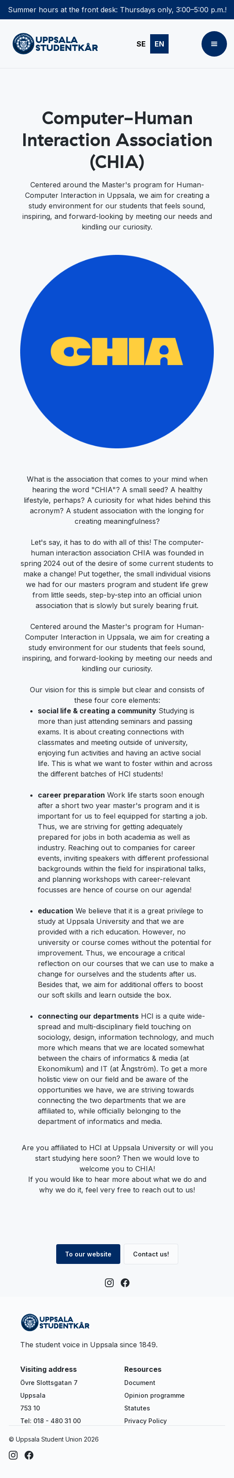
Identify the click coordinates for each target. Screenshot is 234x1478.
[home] (53, 44)
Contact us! (151, 1254)
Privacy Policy (145, 1420)
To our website (88, 1254)
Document (139, 1382)
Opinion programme (154, 1395)
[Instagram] (109, 1282)
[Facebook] (125, 1282)
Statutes (137, 1408)
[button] (214, 44)
